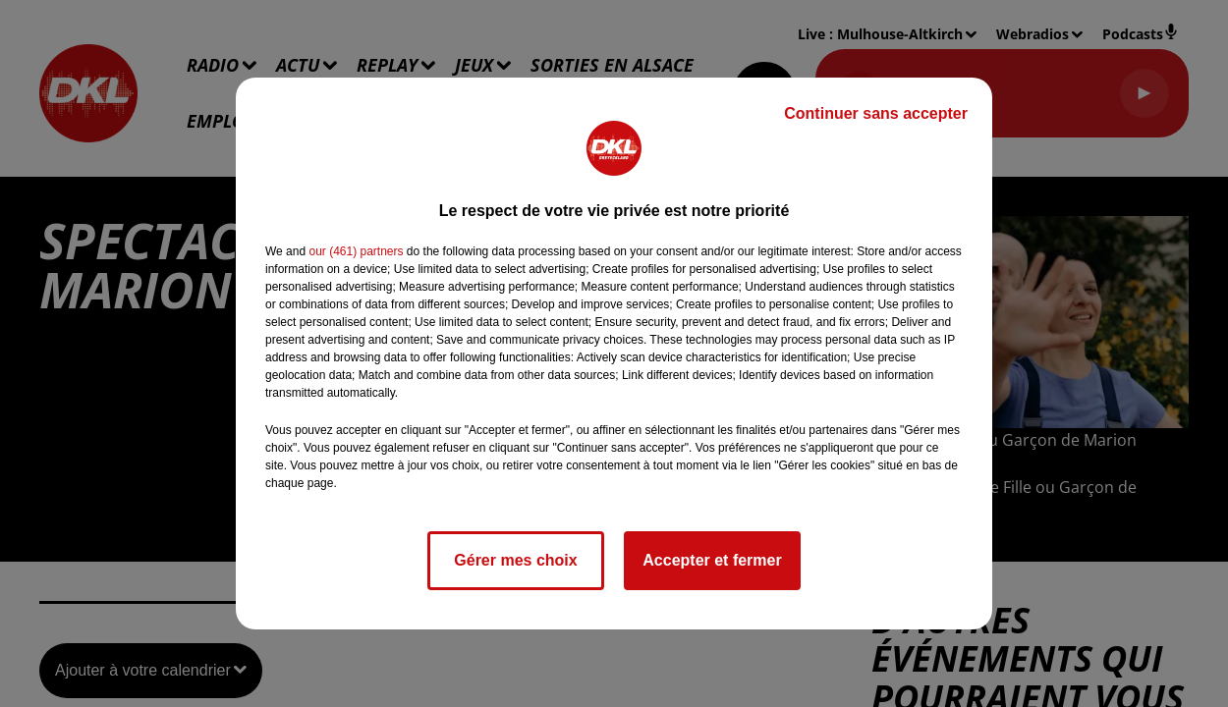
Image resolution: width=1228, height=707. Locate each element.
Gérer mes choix (515, 560)
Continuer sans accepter (876, 113)
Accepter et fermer (711, 560)
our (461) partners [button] (355, 251)
